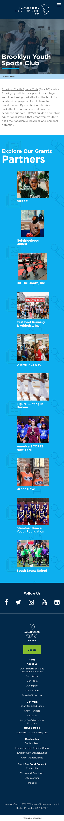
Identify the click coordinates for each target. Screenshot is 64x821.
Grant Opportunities (32, 758)
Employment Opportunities (32, 753)
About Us (32, 664)
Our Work (32, 702)
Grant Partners (32, 711)
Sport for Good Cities (32, 706)
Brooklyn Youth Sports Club (20, 89)
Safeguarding (32, 778)
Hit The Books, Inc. (31, 283)
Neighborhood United (28, 242)
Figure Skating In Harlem (30, 405)
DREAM (23, 201)
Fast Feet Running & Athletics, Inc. (31, 323)
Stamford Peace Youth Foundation (30, 529)
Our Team (32, 681)
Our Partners (32, 691)
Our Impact (32, 686)
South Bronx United (32, 570)
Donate (32, 649)
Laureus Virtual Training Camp (32, 748)
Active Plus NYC (29, 364)
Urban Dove (26, 489)
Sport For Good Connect (32, 764)
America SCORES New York (30, 448)
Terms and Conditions (32, 773)
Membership (32, 739)
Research (32, 716)
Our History (32, 676)
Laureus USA (32, 9)
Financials (32, 783)
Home (32, 659)
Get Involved (32, 743)
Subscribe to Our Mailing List (32, 733)
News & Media (32, 727)
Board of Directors (32, 695)
